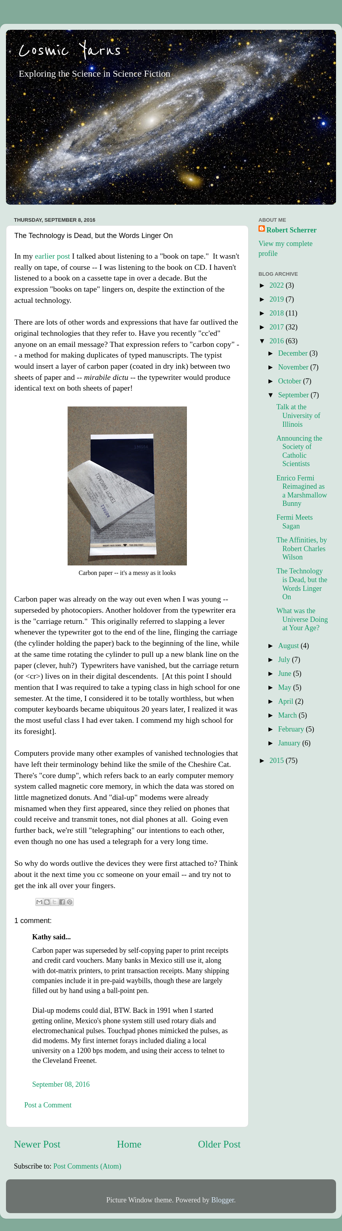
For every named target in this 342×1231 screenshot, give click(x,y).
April (286, 701)
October (290, 381)
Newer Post (37, 1144)
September (294, 395)
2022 (278, 285)
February (291, 729)
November (294, 367)
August (289, 646)
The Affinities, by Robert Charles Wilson (301, 548)
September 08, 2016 (60, 1084)
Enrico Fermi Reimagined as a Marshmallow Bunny (301, 491)
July (285, 660)
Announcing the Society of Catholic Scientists (299, 451)
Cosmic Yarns (69, 50)
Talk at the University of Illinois (298, 415)
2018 (278, 313)
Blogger (222, 1200)
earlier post (52, 256)
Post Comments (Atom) (87, 1166)
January (290, 743)
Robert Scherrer (291, 230)
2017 (278, 327)
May (285, 687)
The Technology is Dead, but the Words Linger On (301, 584)
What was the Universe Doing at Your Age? (302, 619)
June (285, 673)
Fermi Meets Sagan (294, 521)
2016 (278, 341)
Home (129, 1144)
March (288, 715)
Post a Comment (48, 1105)
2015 (278, 761)
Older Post (219, 1144)
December (293, 353)
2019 (278, 299)
